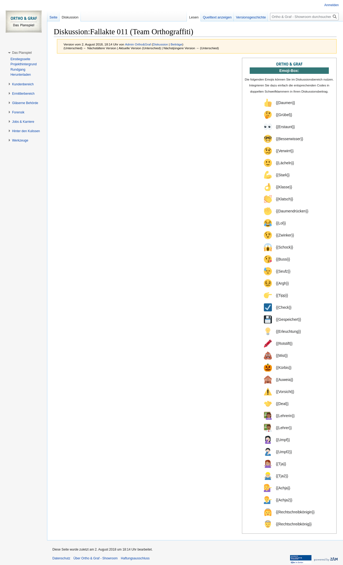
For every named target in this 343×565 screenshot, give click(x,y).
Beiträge (176, 44)
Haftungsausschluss (135, 558)
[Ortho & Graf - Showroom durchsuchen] (304, 16)
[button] (22, 53)
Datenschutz (61, 558)
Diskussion (160, 44)
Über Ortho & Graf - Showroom (96, 558)
